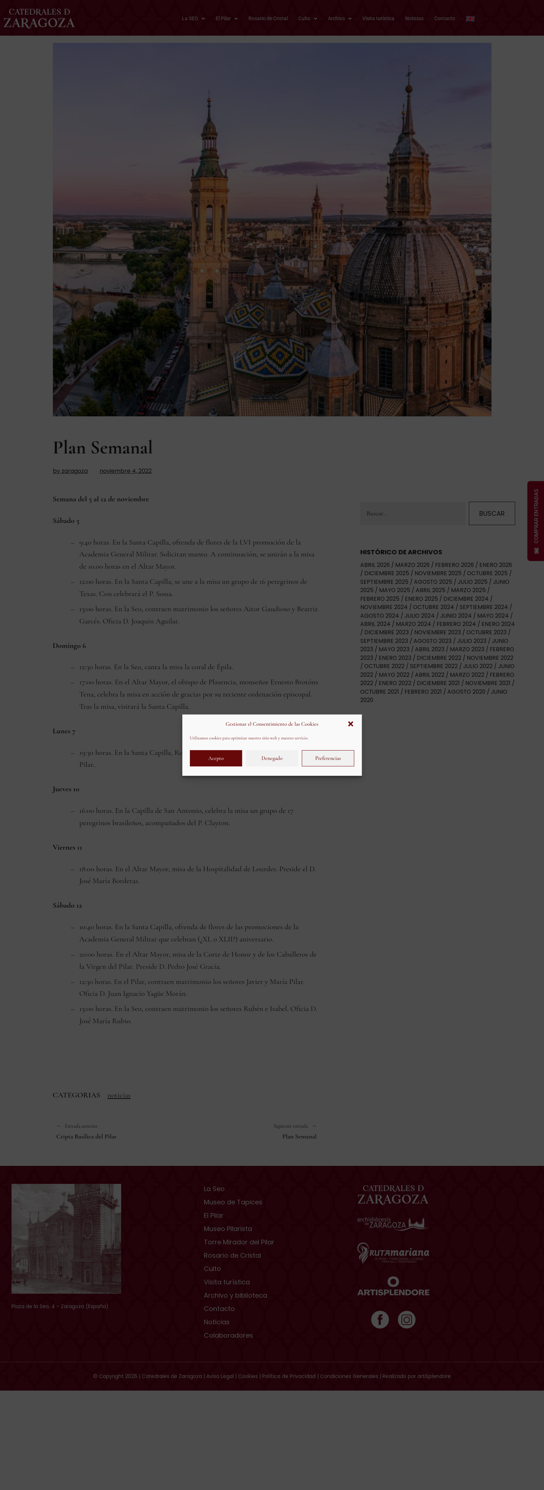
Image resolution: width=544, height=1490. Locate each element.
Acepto (216, 758)
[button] (350, 724)
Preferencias (328, 758)
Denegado (271, 758)
